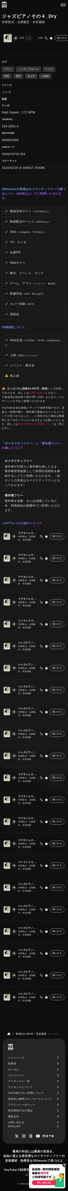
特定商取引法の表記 (20, 1110)
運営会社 (13, 1116)
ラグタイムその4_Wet (28, 599)
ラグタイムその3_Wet (28, 577)
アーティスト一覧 (19, 1081)
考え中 (31, 76)
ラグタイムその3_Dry (28, 818)
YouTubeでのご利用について (36, 424)
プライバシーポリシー (21, 1104)
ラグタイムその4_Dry (28, 840)
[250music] (4, 5)
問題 (6, 76)
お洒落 (45, 76)
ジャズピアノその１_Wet (28, 642)
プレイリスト (16, 1075)
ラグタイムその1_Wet (28, 533)
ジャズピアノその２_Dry (28, 906)
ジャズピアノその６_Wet (28, 752)
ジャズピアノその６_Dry (28, 994)
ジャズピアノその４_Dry (28, 950)
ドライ (8, 69)
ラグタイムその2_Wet (28, 555)
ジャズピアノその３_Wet (28, 686)
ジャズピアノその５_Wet (28, 730)
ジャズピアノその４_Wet (28, 708)
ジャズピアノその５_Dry (28, 972)
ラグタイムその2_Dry (28, 796)
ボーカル (13, 1069)
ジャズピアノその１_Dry (28, 884)
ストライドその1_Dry (28, 862)
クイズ (49, 69)
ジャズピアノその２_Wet (28, 664)
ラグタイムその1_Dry (28, 774)
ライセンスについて (20, 1087)
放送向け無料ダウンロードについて (30, 1098)
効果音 (12, 1063)
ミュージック (16, 1057)
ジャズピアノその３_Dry (28, 928)
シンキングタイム (28, 69)
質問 (18, 76)
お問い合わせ (37, 392)
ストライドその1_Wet (28, 621)
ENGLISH (14, 1126)
